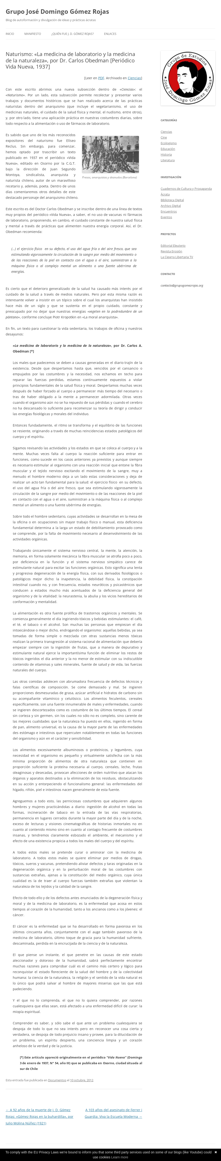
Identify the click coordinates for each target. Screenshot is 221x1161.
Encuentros (169, 211)
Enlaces (110, 34)
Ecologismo (169, 143)
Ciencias (134, 78)
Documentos (57, 1080)
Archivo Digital (171, 206)
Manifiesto (32, 34)
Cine (164, 137)
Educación (168, 149)
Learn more (119, 1157)
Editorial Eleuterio (173, 245)
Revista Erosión (171, 251)
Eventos (166, 217)
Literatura (168, 160)
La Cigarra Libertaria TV (177, 257)
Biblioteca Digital (172, 200)
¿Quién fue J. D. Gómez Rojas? (72, 34)
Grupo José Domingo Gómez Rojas (57, 11)
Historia (166, 154)
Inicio (10, 34)
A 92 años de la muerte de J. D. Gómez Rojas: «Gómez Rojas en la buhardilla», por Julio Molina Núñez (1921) (39, 1116)
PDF (101, 78)
